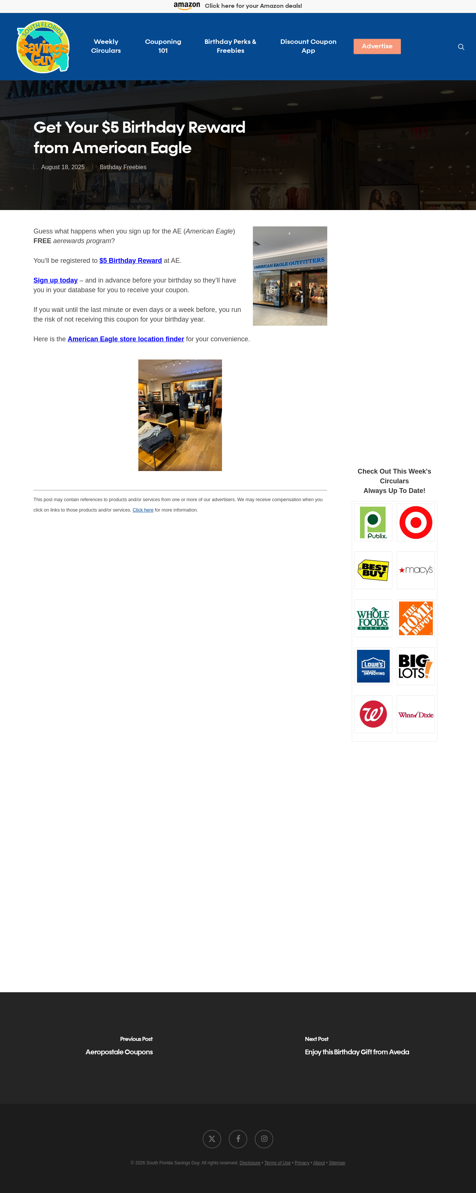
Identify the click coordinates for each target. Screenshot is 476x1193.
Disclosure (249, 1162)
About (319, 1162)
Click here (143, 510)
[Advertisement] (395, 336)
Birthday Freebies (123, 167)
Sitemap (337, 1162)
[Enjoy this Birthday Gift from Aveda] (357, 1048)
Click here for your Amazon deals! (238, 7)
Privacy (302, 1162)
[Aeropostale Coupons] (119, 1048)
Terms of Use (277, 1162)
